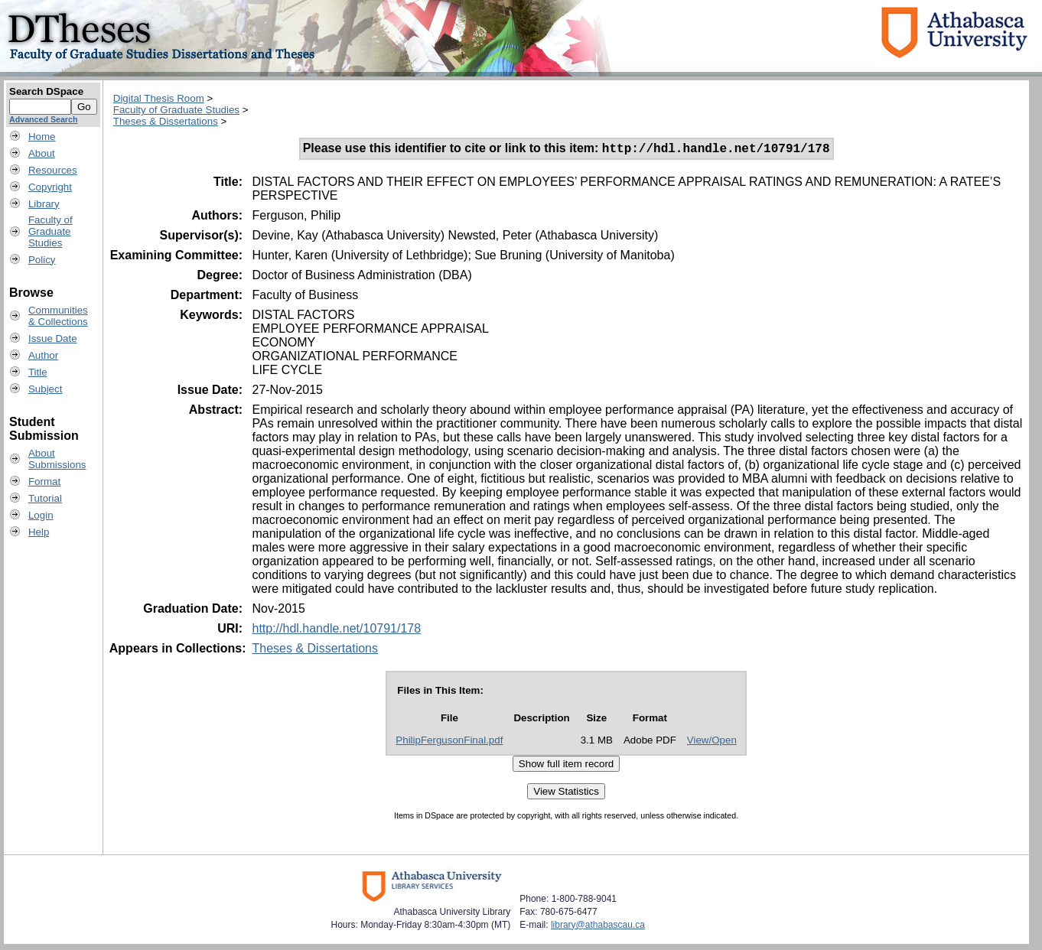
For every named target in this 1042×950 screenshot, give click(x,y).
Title (37, 372)
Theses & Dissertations (165, 121)
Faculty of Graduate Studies (176, 109)
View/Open (712, 742)
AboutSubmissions (57, 458)
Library (44, 204)
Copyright (50, 187)
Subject (45, 389)
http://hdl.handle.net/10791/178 (336, 630)
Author (43, 355)
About (41, 153)
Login (41, 515)
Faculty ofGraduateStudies (50, 231)
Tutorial (45, 498)
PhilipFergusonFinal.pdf (449, 742)
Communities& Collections (58, 315)
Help (38, 532)
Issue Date (52, 338)
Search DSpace (46, 91)
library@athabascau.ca (598, 927)
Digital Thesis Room (158, 98)
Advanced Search (43, 119)
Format (44, 481)
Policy (42, 259)
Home (42, 136)
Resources (52, 170)
